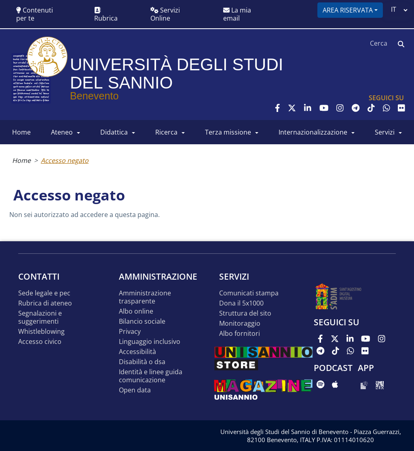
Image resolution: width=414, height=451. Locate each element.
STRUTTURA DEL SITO (245, 313)
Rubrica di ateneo (45, 303)
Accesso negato (65, 160)
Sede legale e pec (44, 293)
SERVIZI (385, 132)
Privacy (130, 331)
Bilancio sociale (142, 321)
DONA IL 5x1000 (241, 303)
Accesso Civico (39, 341)
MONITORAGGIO (239, 323)
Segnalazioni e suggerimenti (40, 317)
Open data (135, 390)
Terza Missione (228, 132)
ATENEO (62, 132)
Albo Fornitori (239, 333)
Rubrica (106, 15)
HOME (21, 132)
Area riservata (348, 10)
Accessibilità (137, 352)
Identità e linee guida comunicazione (150, 376)
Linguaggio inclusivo (149, 341)
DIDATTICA (114, 132)
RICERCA (166, 132)
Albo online (136, 311)
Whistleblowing (41, 331)
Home (21, 160)
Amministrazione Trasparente (145, 297)
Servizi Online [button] (165, 14)
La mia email (237, 14)
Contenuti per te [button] (34, 14)
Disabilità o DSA (142, 362)
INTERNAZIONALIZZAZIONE (313, 132)
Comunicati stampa (249, 293)
